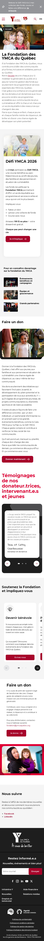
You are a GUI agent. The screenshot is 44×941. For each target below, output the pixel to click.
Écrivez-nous (20, 657)
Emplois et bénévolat (7, 900)
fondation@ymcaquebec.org (18, 725)
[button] (19, 667)
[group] (20, 632)
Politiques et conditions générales (22, 923)
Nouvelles (6, 894)
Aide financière (30, 889)
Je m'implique (17, 239)
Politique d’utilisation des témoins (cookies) (22, 930)
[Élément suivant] (37, 668)
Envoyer (35, 871)
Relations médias (31, 894)
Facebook (9, 814)
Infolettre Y (7, 889)
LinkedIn (8, 817)
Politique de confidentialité (22, 919)
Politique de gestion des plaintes (22, 926)
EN (40, 19)
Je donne (16, 733)
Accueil (6, 29)
